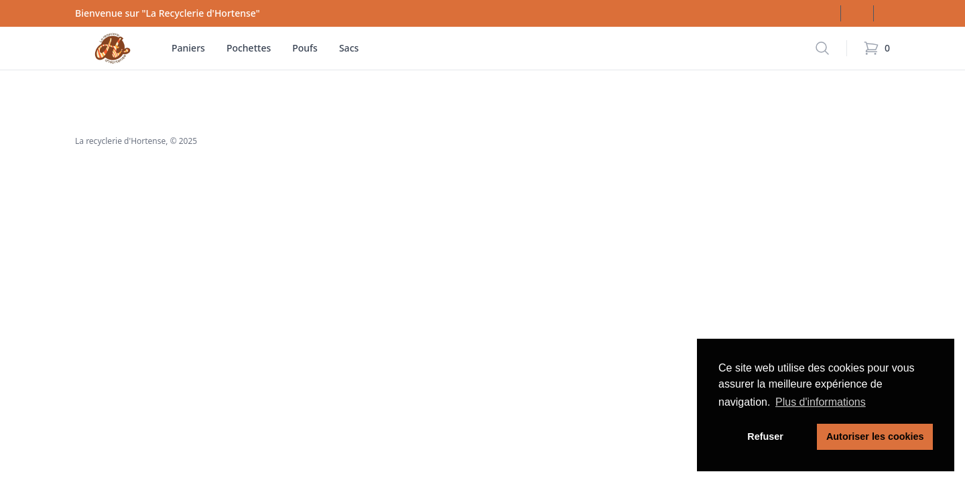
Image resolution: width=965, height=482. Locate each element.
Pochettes (249, 48)
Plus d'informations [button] (820, 402)
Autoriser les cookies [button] (875, 436)
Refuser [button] (765, 436)
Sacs (349, 48)
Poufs (305, 48)
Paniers (188, 48)
